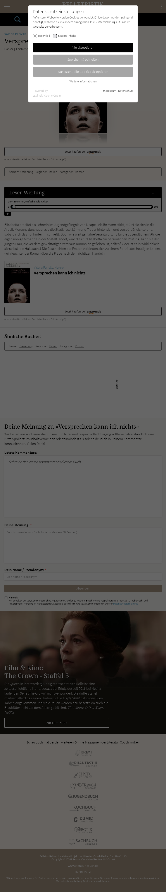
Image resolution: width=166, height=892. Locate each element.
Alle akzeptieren (83, 47)
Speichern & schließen (83, 59)
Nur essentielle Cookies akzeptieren (83, 71)
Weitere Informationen (83, 81)
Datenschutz (125, 91)
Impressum (109, 91)
